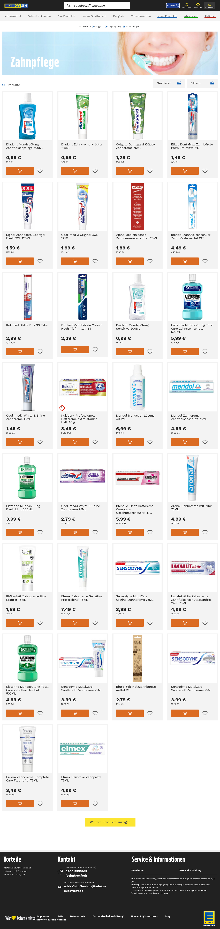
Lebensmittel (12, 16)
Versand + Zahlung (190, 870)
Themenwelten (141, 16)
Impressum (43, 916)
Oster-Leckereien (39, 16)
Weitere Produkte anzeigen (110, 822)
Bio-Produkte (66, 16)
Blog (167, 916)
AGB (60, 916)
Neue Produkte (167, 16)
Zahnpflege (132, 26)
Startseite (85, 26)
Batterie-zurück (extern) (51, 919)
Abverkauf (191, 16)
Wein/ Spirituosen (94, 16)
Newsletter (137, 870)
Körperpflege (114, 26)
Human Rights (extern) (144, 916)
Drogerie (119, 16)
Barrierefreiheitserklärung (108, 916)
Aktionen (210, 16)
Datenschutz (77, 916)
